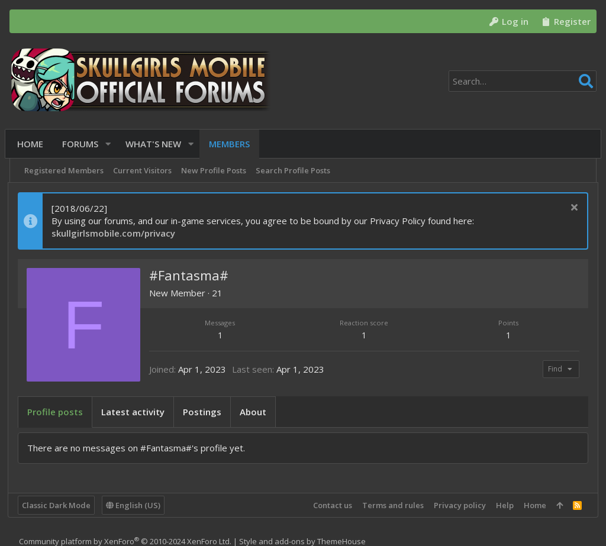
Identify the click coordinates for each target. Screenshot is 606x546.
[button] (110, 144)
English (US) (135, 505)
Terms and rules (391, 505)
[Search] (522, 81)
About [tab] (254, 412)
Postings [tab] (204, 412)
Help (503, 505)
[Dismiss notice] (571, 208)
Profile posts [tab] (57, 412)
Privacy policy (458, 505)
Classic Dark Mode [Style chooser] (58, 505)
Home (533, 505)
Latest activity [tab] (134, 412)
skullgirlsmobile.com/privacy (115, 233)
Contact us (330, 505)
